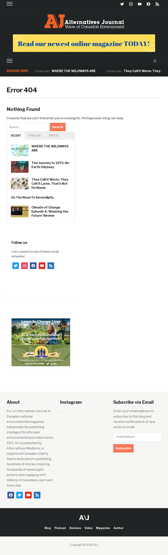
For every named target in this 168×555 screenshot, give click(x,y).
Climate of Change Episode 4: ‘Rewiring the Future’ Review (49, 211)
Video (89, 528)
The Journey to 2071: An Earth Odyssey (50, 165)
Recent (16, 135)
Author (118, 528)
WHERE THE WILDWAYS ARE (74, 71)
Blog (48, 528)
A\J (84, 518)
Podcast (60, 528)
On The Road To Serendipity (32, 197)
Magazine (103, 528)
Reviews (75, 528)
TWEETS (54, 135)
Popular (35, 135)
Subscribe (123, 448)
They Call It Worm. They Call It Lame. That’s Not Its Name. (49, 184)
